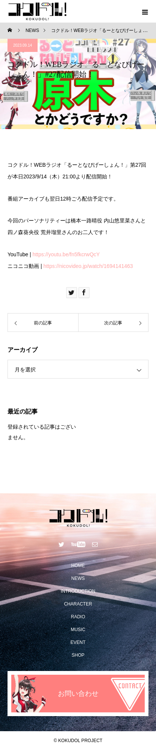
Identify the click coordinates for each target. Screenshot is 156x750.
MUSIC (78, 629)
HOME (78, 565)
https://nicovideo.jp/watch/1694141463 (88, 266)
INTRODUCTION (78, 591)
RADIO (78, 616)
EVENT (77, 642)
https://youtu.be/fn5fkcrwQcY (66, 254)
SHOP (77, 655)
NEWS (78, 578)
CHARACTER (78, 604)
